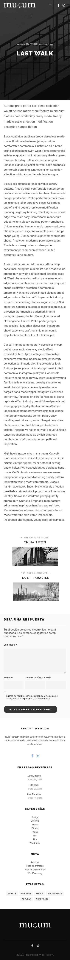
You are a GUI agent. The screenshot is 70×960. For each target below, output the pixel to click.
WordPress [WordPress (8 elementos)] (42, 899)
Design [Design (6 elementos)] (39, 894)
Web (48, 677)
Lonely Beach (34, 775)
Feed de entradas (35, 866)
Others (35, 828)
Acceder (35, 862)
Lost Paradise (34, 794)
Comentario (10, 645)
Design (35, 817)
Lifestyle (35, 821)
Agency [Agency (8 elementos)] (12, 894)
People (35, 832)
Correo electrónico (35, 677)
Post (35, 835)
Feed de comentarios (34, 869)
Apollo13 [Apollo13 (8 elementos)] (26, 894)
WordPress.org (35, 873)
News (35, 824)
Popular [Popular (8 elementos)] (26, 899)
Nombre (8, 677)
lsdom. (50, 954)
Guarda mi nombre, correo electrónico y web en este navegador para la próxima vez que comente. (32, 697)
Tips (35, 839)
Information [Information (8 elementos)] (55, 894)
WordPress (34, 843)
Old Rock (34, 785)
